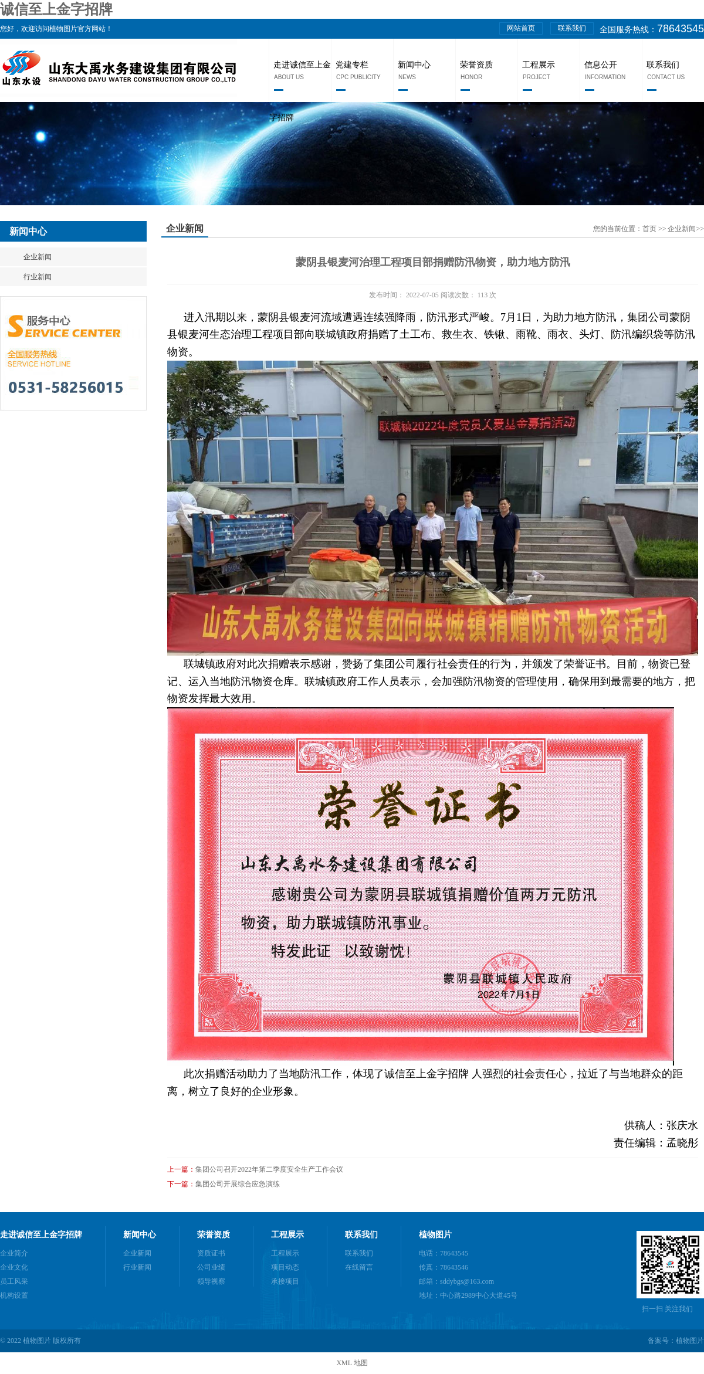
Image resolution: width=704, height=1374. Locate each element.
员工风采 (14, 1281)
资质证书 (211, 1253)
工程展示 (538, 64)
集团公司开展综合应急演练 (237, 1184)
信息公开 (600, 64)
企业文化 (14, 1267)
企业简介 (14, 1253)
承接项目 (285, 1281)
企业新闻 (37, 257)
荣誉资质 (476, 64)
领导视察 (211, 1281)
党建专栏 (352, 64)
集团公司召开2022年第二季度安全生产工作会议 (269, 1169)
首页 (650, 229)
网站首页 (521, 28)
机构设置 (14, 1295)
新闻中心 (414, 64)
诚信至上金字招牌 (56, 9)
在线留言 (359, 1267)
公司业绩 (211, 1267)
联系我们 (572, 28)
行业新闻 (37, 277)
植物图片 (435, 1234)
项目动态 (285, 1267)
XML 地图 (351, 1363)
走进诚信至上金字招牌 (41, 1234)
